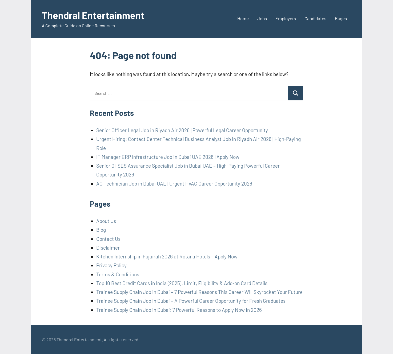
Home (243, 18)
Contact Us (108, 239)
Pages (341, 18)
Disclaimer (108, 248)
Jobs (262, 18)
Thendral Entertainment (93, 15)
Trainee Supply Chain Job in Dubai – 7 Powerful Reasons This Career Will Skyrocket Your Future (199, 292)
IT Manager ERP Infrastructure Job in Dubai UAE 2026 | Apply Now (167, 157)
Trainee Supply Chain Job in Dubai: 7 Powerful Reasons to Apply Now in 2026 (179, 310)
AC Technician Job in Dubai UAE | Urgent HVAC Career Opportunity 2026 (174, 183)
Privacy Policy (111, 265)
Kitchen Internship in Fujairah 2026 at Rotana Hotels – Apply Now (167, 256)
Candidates (315, 18)
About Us (106, 221)
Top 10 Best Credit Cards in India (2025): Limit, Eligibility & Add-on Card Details (181, 283)
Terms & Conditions (117, 274)
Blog (101, 230)
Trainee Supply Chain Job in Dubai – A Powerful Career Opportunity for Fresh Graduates (191, 301)
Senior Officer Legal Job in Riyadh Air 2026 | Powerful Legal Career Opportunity (182, 130)
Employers (285, 18)
